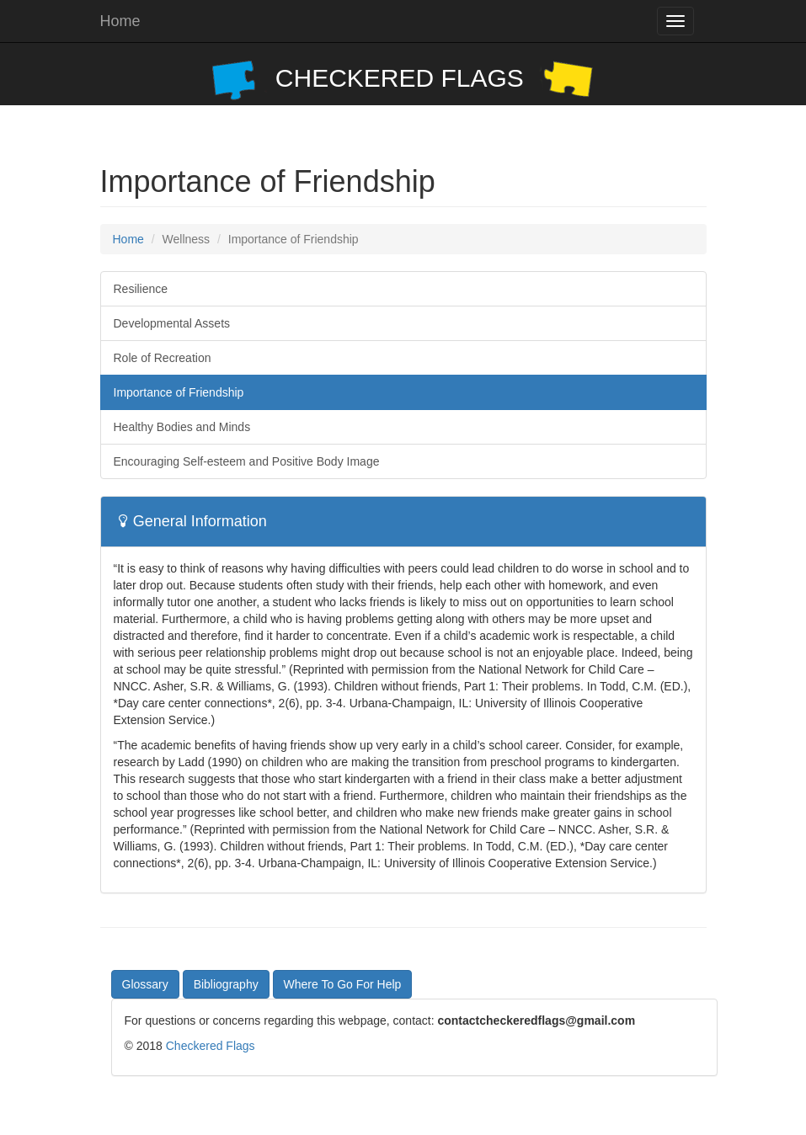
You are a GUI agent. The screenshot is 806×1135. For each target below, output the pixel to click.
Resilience (141, 289)
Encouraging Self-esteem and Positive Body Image (247, 461)
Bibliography (226, 984)
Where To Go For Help (343, 984)
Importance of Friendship (179, 392)
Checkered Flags (210, 1045)
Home (120, 21)
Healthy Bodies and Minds (182, 427)
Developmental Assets (172, 323)
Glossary (145, 984)
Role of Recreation (162, 358)
